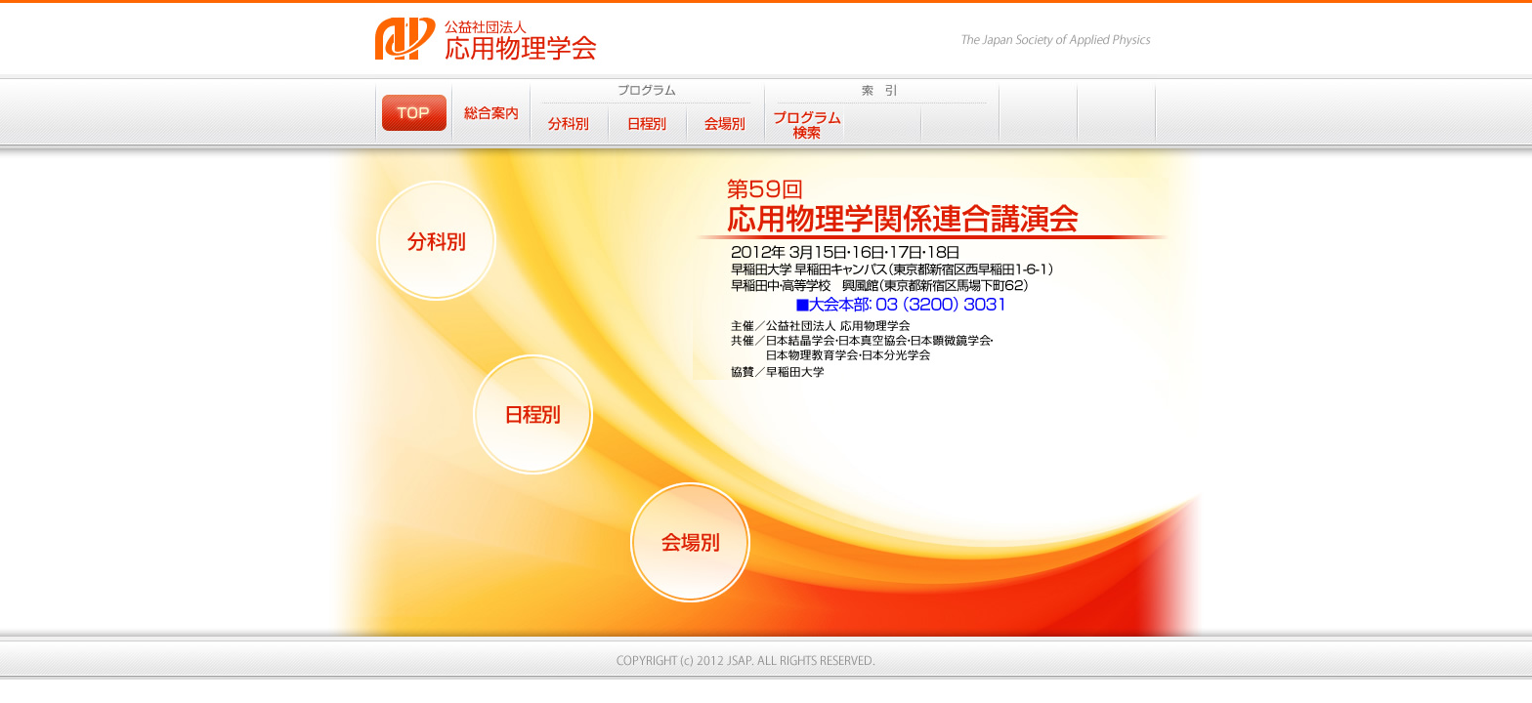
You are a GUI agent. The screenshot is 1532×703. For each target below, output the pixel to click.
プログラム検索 (804, 123)
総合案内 (491, 111)
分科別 (570, 123)
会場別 (726, 123)
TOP (413, 111)
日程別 (648, 123)
